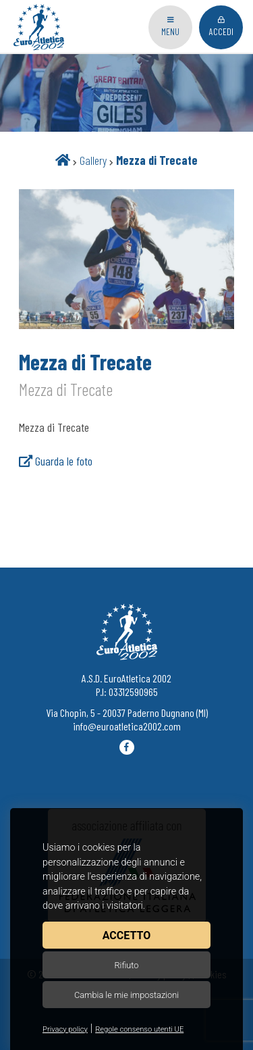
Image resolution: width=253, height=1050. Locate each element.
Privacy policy (65, 1029)
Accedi (221, 26)
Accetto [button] (126, 935)
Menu (170, 26)
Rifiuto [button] (126, 965)
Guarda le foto (55, 460)
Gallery (93, 160)
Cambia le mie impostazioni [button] (126, 995)
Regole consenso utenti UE (139, 1029)
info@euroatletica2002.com (127, 726)
